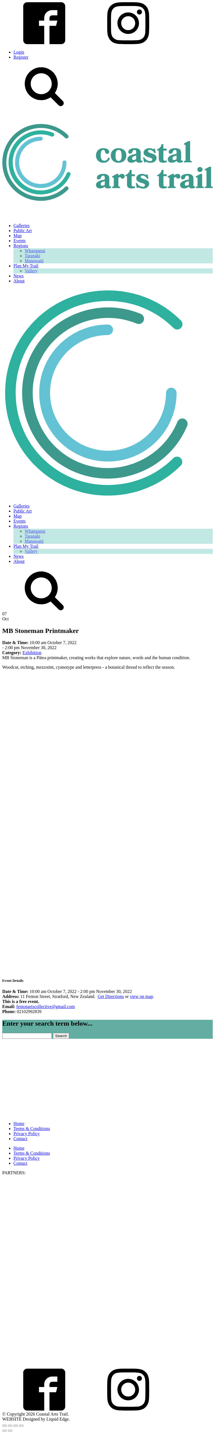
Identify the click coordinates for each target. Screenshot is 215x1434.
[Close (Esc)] (21, 1425)
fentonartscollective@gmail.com (45, 1006)
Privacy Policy (26, 1133)
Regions (20, 245)
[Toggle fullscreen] (10, 1425)
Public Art (22, 230)
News (18, 275)
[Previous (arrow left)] (4, 1430)
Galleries (21, 225)
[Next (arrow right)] (10, 1430)
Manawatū (34, 260)
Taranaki (32, 255)
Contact (20, 1138)
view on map (141, 996)
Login (18, 52)
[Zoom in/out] (4, 1425)
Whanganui (35, 250)
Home (18, 1123)
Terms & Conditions (31, 1128)
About (19, 280)
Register (20, 57)
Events (19, 240)
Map (17, 235)
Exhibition (31, 652)
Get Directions (111, 996)
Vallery (31, 270)
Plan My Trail (25, 265)
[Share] (15, 1425)
